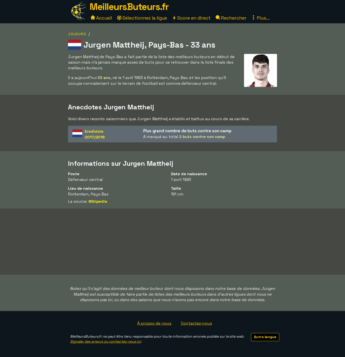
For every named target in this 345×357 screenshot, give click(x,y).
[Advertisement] (172, 241)
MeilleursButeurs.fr (129, 7)
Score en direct (191, 18)
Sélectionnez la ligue (142, 18)
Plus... (260, 18)
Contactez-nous (196, 323)
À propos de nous (154, 323)
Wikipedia (97, 201)
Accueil (101, 18)
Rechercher (231, 18)
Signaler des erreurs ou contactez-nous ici (105, 341)
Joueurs (77, 34)
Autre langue (265, 337)
